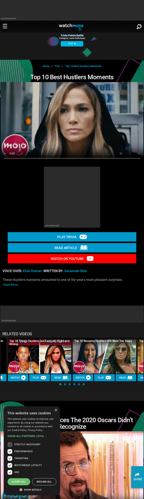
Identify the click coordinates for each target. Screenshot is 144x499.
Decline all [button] (44, 481)
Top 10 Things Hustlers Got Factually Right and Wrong (39, 342)
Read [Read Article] (61, 377)
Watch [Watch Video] (18, 377)
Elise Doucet (32, 271)
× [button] (55, 410)
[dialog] (32, 450)
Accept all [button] (19, 481)
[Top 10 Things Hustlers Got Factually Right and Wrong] (39, 355)
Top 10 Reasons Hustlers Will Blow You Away (103, 341)
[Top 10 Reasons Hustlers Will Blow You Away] (104, 355)
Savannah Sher (75, 271)
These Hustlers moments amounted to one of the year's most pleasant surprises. (62, 282)
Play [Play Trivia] (39, 377)
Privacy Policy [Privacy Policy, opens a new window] (35, 430)
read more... (11, 285)
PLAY (72, 43)
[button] (60, 384)
